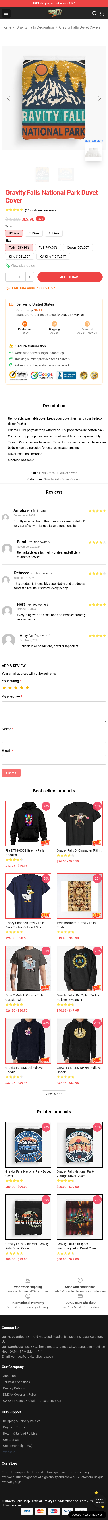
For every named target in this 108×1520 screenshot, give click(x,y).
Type (8, 226)
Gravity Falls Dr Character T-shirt (79, 850)
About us (9, 1376)
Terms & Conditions (16, 1382)
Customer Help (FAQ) (17, 1446)
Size (8, 240)
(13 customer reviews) (40, 210)
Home (6, 27)
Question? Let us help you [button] (87, 1514)
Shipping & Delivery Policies (21, 1421)
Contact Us (11, 1439)
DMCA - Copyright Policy (20, 1394)
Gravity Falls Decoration (35, 27)
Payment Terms (14, 1427)
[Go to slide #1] (42, 174)
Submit (11, 773)
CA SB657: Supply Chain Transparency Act (32, 1400)
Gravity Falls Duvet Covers (79, 27)
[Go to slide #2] (65, 174)
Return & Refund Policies (20, 1433)
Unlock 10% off (100, 1501)
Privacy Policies (14, 1388)
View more (54, 1094)
